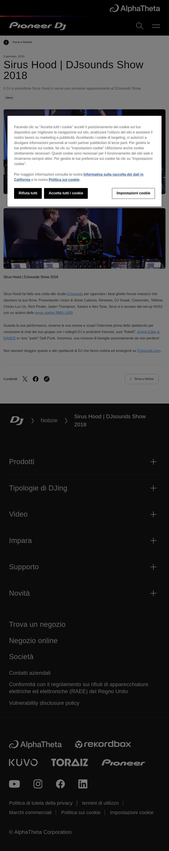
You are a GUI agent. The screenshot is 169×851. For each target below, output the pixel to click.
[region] (84, 161)
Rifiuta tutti (28, 193)
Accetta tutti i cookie (66, 193)
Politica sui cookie (64, 180)
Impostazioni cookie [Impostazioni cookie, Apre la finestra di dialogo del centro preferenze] (133, 193)
